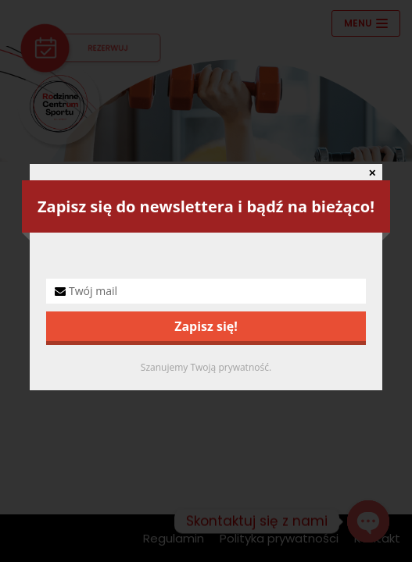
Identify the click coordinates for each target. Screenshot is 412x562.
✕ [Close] (372, 173)
